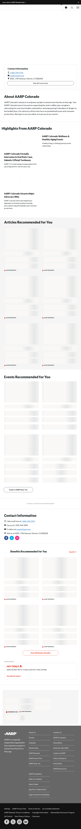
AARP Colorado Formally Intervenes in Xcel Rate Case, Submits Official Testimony (18, 157)
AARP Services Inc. (60, 769)
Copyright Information (40, 812)
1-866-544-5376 (16, 72)
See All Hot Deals (13, 676)
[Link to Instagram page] (17, 538)
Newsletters (57, 743)
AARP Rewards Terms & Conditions (17, 812)
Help (66, 7)
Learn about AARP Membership (13, 2)
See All (71, 552)
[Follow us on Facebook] (6, 538)
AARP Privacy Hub (19, 809)
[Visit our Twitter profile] (12, 538)
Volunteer (32, 743)
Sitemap (7, 809)
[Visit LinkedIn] (25, 821)
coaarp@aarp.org (17, 75)
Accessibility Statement (50, 809)
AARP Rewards (34, 753)
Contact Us (57, 732)
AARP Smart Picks (35, 758)
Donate (31, 738)
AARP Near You (34, 763)
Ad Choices (8, 816)
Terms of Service (34, 809)
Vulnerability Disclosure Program (62, 812)
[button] (72, 7)
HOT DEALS (13, 666)
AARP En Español (59, 738)
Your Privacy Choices (22, 816)
